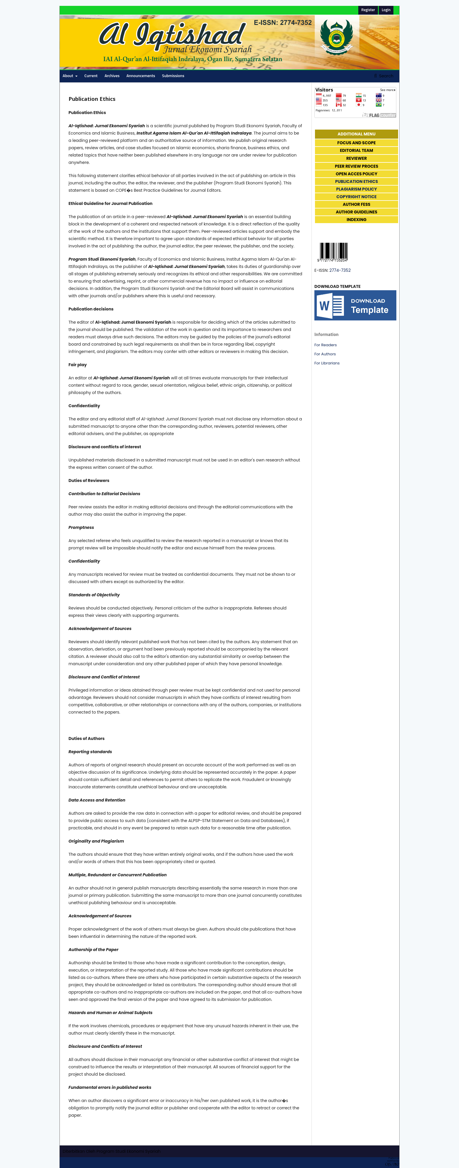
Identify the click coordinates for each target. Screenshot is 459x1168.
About (68, 76)
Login (386, 10)
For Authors (325, 354)
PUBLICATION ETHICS (356, 181)
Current (90, 76)
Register (368, 10)
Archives (112, 76)
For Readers (325, 345)
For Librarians (327, 363)
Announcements (140, 76)
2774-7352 (340, 270)
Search (385, 76)
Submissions (173, 76)
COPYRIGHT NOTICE (356, 197)
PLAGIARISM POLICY (356, 189)
